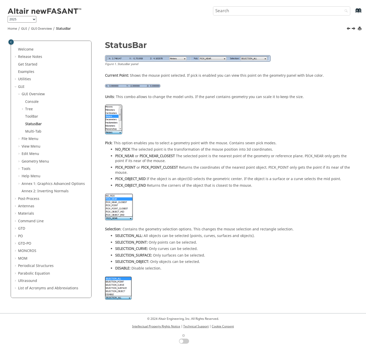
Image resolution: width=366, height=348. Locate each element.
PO (20, 236)
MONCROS (27, 251)
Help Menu (31, 176)
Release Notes (30, 56)
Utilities (24, 79)
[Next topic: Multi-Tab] (354, 29)
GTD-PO (24, 243)
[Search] (345, 11)
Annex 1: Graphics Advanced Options (53, 183)
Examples (26, 71)
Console (32, 101)
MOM (22, 258)
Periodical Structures (36, 265)
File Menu (30, 138)
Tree (29, 109)
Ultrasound (27, 280)
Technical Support (196, 326)
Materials (26, 213)
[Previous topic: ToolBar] (349, 29)
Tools (26, 168)
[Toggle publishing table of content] (11, 42)
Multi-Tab (33, 131)
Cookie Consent (223, 326)
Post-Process (28, 198)
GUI (24, 28)
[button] (16, 49)
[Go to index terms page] (353, 13)
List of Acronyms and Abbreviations (48, 288)
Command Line (31, 221)
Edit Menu (30, 153)
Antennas (26, 206)
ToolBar (31, 116)
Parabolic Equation (34, 273)
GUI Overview (41, 28)
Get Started (27, 64)
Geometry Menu (35, 161)
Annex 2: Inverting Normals (45, 191)
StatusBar (63, 28)
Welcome (26, 49)
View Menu (31, 146)
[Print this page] (360, 28)
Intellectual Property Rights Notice (156, 326)
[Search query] (281, 10)
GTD (21, 228)
